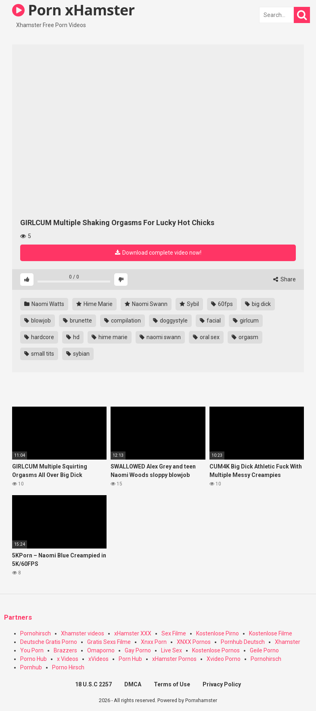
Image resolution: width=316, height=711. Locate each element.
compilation (122, 320)
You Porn (32, 650)
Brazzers (65, 650)
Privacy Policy (222, 684)
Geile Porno (264, 650)
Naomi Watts (44, 304)
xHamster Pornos (174, 659)
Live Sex (171, 650)
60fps (222, 304)
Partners (18, 617)
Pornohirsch (35, 633)
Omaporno (101, 650)
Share (284, 279)
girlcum (246, 320)
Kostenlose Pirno (217, 633)
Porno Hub (33, 659)
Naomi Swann (146, 304)
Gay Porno (138, 650)
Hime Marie (94, 304)
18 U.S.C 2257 (93, 684)
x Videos (67, 659)
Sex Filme (173, 633)
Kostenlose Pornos (216, 650)
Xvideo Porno (224, 659)
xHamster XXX (132, 633)
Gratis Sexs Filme (109, 642)
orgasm (245, 337)
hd (73, 337)
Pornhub (31, 667)
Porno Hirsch (68, 667)
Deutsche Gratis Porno (48, 642)
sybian (78, 353)
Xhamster (287, 642)
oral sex (206, 337)
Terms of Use (172, 684)
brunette (77, 320)
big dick (258, 304)
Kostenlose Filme (270, 633)
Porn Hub (130, 659)
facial (210, 320)
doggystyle (170, 320)
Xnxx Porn (154, 642)
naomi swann (160, 337)
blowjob (37, 320)
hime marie (110, 337)
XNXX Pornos (194, 642)
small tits (39, 353)
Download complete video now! (158, 252)
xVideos (98, 659)
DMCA (132, 684)
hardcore (39, 337)
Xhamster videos (82, 633)
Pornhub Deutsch (243, 642)
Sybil (189, 304)
